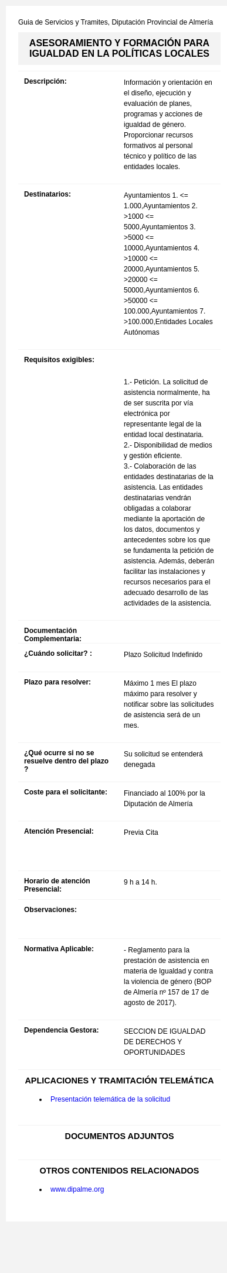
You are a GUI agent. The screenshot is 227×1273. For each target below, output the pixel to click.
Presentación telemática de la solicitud (110, 1099)
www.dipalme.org (77, 1189)
